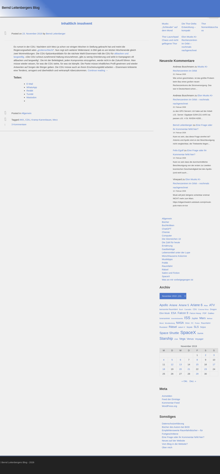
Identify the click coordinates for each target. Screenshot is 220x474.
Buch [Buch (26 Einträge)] (181, 309)
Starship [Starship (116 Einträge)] (166, 338)
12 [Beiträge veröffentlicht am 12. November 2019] (172, 364)
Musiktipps (167, 259)
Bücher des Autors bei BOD (81, 3)
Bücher (165, 222)
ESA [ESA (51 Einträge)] (173, 313)
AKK (22, 119)
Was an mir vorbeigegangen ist (177, 279)
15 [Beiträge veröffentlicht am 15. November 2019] (197, 364)
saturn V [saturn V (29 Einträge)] (181, 327)
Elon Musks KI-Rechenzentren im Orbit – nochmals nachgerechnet (189, 43)
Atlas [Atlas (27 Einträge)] (206, 305)
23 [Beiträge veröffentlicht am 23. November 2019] (205, 369)
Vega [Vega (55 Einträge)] (182, 338)
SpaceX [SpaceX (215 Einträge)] (188, 332)
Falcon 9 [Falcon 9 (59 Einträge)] (183, 313)
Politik (165, 262)
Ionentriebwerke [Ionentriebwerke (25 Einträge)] (177, 318)
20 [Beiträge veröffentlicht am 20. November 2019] (180, 369)
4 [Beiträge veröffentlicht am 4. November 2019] (163, 359)
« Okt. (185, 381)
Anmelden (167, 396)
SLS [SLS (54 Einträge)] (196, 326)
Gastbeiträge (168, 249)
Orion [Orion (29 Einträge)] (187, 323)
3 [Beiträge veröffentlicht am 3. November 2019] (214, 355)
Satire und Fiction (171, 273)
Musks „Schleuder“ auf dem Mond (169, 27)
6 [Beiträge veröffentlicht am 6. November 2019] (180, 359)
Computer (167, 235)
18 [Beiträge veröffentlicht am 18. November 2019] (164, 369)
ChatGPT (166, 228)
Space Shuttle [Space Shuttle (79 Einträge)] (169, 333)
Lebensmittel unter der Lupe (176, 252)
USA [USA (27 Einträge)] (176, 339)
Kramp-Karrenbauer (41, 119)
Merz (55, 119)
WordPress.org (169, 406)
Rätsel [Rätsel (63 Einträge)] (173, 326)
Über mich (99, 7)
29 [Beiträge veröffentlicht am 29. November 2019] (197, 373)
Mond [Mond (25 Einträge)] (161, 323)
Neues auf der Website (56, 7)
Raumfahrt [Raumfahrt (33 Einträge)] (205, 323)
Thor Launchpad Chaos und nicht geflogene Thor (170, 40)
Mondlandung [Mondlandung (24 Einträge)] (170, 323)
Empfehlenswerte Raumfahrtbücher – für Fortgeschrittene (124, 3)
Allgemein (26, 113)
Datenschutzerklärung (56, 3)
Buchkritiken (168, 225)
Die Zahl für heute (171, 242)
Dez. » (193, 381)
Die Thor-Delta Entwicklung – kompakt (189, 27)
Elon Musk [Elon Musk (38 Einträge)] (164, 313)
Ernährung (167, 245)
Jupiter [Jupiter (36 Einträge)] (195, 318)
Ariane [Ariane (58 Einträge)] (173, 305)
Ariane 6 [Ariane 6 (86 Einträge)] (196, 305)
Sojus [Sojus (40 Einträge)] (203, 327)
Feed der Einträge (171, 399)
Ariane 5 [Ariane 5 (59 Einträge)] (184, 305)
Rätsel (165, 269)
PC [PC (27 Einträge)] (192, 323)
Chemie (166, 232)
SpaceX (166, 276)
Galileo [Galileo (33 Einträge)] (211, 313)
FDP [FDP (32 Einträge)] (205, 313)
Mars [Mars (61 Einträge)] (202, 318)
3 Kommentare (18, 124)
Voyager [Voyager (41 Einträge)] (199, 339)
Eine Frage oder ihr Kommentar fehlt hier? (174, 3)
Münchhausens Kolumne (174, 256)
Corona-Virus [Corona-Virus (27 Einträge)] (203, 309)
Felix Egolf (178, 150)
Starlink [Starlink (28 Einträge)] (200, 333)
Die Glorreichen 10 (171, 239)
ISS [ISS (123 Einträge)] (187, 318)
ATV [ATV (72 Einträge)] (212, 305)
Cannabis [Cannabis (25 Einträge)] (187, 309)
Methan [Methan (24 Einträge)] (209, 318)
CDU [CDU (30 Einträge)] (195, 309)
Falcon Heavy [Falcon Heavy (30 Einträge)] (195, 313)
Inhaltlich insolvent (76, 23)
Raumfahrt (167, 266)
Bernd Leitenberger (55, 33)
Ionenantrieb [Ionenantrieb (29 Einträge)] (164, 318)
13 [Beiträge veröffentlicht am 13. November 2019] (180, 364)
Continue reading (98, 70)
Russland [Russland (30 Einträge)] (163, 327)
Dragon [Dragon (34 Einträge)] (213, 309)
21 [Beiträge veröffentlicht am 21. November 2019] (189, 369)
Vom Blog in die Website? (81, 7)
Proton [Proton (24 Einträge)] (197, 323)
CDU (27, 119)
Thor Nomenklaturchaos (209, 27)
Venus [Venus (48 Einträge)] (190, 338)
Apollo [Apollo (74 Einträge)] (163, 305)
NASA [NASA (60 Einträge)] (180, 322)
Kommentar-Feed (171, 402)
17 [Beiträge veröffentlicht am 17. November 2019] (214, 364)
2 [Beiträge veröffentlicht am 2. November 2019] (205, 355)
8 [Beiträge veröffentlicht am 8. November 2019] (197, 359)
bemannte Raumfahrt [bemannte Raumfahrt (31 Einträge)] (168, 309)
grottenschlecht (45, 50)
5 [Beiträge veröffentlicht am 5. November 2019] (172, 359)
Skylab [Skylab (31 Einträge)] (189, 327)
